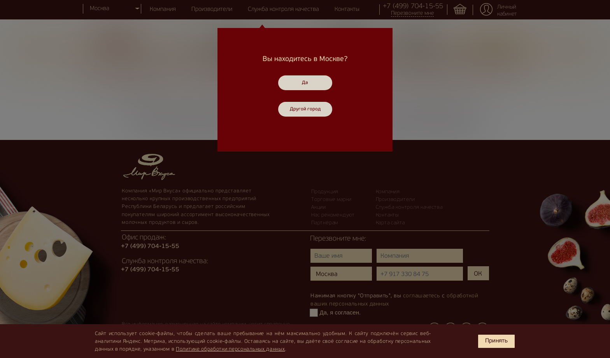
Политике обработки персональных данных (230, 349)
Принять (496, 341)
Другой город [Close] (305, 109)
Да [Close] (305, 82)
